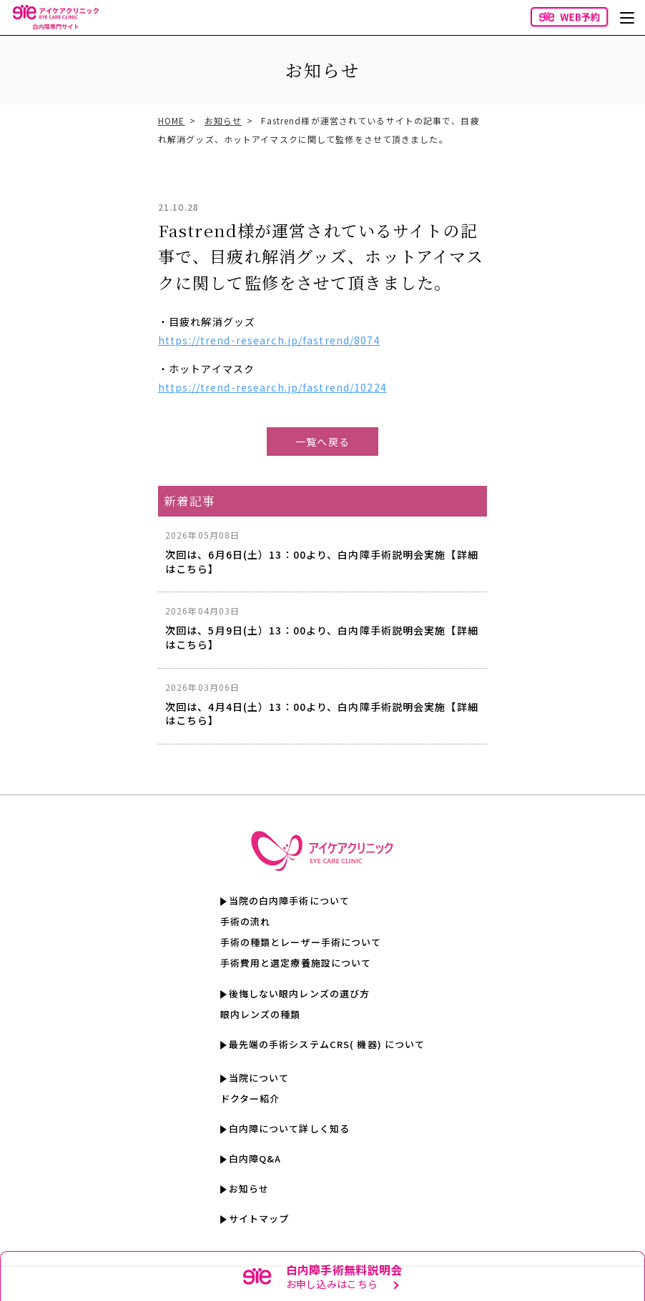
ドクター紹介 (250, 1098)
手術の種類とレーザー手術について (301, 942)
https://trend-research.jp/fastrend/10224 (272, 387)
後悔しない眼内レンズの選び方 (299, 993)
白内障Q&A (255, 1158)
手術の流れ (245, 921)
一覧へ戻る (322, 441)
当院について (259, 1078)
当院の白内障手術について (289, 900)
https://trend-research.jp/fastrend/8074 (269, 340)
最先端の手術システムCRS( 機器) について (327, 1044)
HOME (171, 120)
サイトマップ (259, 1218)
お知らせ (223, 120)
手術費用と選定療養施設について (296, 962)
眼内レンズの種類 (260, 1014)
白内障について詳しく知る (289, 1128)
